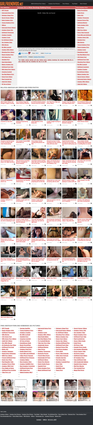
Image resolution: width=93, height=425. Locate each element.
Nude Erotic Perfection (9, 353)
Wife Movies (5, 45)
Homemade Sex (40, 416)
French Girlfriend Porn (9, 357)
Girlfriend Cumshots (83, 67)
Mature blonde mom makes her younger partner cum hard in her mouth (23, 240)
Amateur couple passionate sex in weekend (69, 200)
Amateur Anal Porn (25, 349)
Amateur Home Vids (7, 30)
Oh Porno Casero (79, 353)
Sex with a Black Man (67, 297)
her (37, 61)
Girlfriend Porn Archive (9, 370)
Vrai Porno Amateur (62, 349)
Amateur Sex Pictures (54, 3)
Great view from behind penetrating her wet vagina (54, 239)
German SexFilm (25, 328)
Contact (39, 419)
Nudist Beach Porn (25, 351)
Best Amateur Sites (26, 362)
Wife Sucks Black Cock (7, 317)
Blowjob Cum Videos (52, 297)
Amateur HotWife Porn (27, 364)
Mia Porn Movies (79, 366)
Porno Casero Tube (80, 351)
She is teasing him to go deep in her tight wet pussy (8, 161)
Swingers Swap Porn (8, 15)
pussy (45, 60)
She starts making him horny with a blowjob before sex (8, 260)
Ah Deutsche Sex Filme (9, 345)
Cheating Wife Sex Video (83, 297)
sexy (19, 61)
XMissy (4, 25)
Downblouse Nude (82, 52)
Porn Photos (66, 3)
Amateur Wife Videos (8, 49)
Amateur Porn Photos (27, 414)
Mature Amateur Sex (7, 64)
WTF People (5, 10)
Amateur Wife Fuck (8, 366)
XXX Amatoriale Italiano (81, 362)
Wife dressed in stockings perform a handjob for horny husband (23, 162)
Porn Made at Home (8, 368)
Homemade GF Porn (44, 357)
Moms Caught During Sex (22, 278)
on (43, 61)
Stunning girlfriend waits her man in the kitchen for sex (68, 260)
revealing (33, 61)
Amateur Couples (7, 35)
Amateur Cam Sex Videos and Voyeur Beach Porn (68, 102)
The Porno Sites (61, 360)
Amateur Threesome (83, 17)
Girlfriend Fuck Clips (62, 345)
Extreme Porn (71, 414)
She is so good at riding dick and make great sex (68, 239)
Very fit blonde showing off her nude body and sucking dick (54, 221)
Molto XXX (80, 15)
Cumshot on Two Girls (6, 121)
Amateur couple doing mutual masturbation (37, 200)
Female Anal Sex (61, 357)
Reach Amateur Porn (7, 54)
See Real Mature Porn (8, 74)
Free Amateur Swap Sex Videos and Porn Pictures (22, 102)
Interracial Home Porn (8, 13)
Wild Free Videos (82, 30)
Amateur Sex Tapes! (21, 297)
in (72, 60)
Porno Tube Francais (83, 32)
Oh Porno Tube (78, 345)
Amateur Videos (4, 414)
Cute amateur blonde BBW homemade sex (23, 141)
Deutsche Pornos (43, 353)
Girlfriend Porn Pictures (27, 357)
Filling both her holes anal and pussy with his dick (53, 181)
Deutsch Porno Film (83, 20)
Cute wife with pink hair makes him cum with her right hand (37, 221)
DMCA (45, 419)
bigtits (23, 60)
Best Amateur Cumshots (27, 366)
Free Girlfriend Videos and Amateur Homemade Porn (84, 102)
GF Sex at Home (6, 84)
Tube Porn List (6, 372)
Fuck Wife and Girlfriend (84, 35)
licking (41, 60)
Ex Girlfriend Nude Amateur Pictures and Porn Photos (38, 102)
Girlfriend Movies (82, 22)
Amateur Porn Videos (39, 57)
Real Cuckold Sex (7, 79)
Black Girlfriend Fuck (44, 370)
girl (35, 60)
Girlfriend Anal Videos (80, 355)
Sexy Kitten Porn (62, 414)
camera (27, 60)
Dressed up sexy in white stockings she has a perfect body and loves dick (54, 142)
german (32, 60)
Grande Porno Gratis (80, 347)
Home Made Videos (18, 416)
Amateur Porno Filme (8, 364)
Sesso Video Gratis (79, 341)
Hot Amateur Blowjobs (81, 349)
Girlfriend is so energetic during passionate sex (53, 259)
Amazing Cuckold (7, 72)
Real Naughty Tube (7, 362)
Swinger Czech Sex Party (37, 297)
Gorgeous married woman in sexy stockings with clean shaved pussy (7, 142)
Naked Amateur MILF (26, 372)
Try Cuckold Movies (44, 341)
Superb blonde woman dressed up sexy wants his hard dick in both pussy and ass (69, 143)
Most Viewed (83, 3)
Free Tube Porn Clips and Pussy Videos (53, 102)
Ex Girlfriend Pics (52, 414)
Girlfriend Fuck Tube (7, 67)
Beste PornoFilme (82, 10)
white (65, 60)
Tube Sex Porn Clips (44, 343)
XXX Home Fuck (6, 57)
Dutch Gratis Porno (44, 364)
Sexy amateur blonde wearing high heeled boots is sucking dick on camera (84, 142)
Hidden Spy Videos (52, 278)
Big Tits (70, 60)
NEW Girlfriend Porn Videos (38, 3)
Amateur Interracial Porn (7, 297)
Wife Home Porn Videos (8, 69)
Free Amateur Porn (81, 414)
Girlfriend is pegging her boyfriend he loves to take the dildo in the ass (84, 260)
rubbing (49, 60)
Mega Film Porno (79, 370)
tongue (62, 60)
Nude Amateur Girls (7, 20)
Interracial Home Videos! (9, 27)
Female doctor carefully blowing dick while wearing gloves (38, 240)
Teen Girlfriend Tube (80, 360)
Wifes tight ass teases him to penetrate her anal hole (84, 239)
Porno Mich (59, 351)
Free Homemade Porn (6, 416)
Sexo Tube (59, 364)
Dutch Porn (59, 366)
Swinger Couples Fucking (38, 278)
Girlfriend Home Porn (26, 368)
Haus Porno (80, 27)
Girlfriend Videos (43, 360)
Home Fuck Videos (7, 76)
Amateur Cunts (6, 37)
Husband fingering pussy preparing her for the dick (38, 181)
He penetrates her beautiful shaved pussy (23, 181)
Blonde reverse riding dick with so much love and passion (84, 221)
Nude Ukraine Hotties (82, 121)
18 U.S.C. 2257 (52, 419)
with (45, 61)
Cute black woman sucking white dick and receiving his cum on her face (38, 162)
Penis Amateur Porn (44, 368)
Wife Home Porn (25, 370)
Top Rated (74, 3)
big (39, 61)
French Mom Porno (44, 355)
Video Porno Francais (26, 355)
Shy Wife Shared (7, 343)
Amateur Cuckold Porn (63, 362)
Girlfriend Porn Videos (68, 278)
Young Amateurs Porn (8, 22)
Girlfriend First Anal (8, 347)
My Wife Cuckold (6, 47)
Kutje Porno (80, 13)
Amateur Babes (24, 360)
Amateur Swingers (7, 351)
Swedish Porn (6, 59)
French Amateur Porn (83, 278)
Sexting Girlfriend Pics (63, 343)
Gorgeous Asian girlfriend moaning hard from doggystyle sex (7, 280)
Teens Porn (59, 370)
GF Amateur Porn (79, 357)
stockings (54, 60)
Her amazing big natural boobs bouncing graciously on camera (23, 260)
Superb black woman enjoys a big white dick (68, 220)
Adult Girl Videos (6, 81)
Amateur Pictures (49, 416)
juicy (38, 60)
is (41, 61)
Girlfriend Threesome (8, 32)
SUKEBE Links (60, 368)
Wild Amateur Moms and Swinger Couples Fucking (7, 102)
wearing (23, 61)
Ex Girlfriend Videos (7, 40)
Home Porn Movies (43, 362)
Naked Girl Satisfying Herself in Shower (67, 122)
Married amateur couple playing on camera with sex (69, 181)
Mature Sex (58, 416)
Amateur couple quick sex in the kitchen (23, 200)
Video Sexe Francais (62, 355)
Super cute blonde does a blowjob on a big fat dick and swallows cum (53, 162)
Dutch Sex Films (7, 360)
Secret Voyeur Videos (8, 17)
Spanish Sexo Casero (80, 364)
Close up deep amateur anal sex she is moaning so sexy (8, 220)
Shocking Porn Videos (8, 52)
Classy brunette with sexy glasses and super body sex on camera (38, 260)
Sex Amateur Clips (7, 42)
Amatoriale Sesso (43, 345)
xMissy (33, 416)
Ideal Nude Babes (7, 62)
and (27, 61)
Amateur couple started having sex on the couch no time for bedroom (23, 221)
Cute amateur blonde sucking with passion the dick (37, 142)
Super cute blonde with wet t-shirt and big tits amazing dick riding (69, 162)
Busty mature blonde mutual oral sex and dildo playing (7, 240)
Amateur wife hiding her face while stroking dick (83, 200)
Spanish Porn (42, 366)
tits (58, 60)
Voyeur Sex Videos (61, 341)
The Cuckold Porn (79, 368)
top (29, 61)
